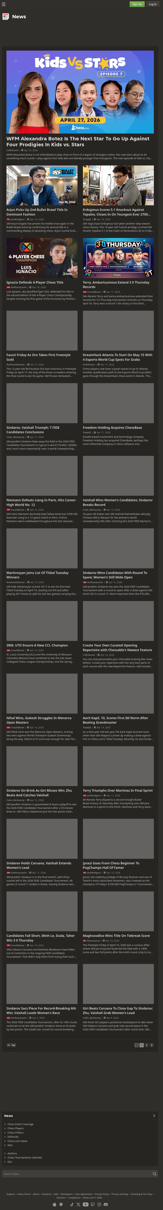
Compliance (74, 1197)
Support (11, 1194)
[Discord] (106, 1204)
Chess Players (16, 1128)
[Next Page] (152, 1045)
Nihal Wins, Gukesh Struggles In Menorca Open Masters (38, 720)
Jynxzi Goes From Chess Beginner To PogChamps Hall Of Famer (111, 865)
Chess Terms (24, 1194)
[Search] (80, 1173)
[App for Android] (61, 1204)
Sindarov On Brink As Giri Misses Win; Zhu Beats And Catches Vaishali (39, 792)
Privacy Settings (120, 1194)
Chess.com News (17, 1141)
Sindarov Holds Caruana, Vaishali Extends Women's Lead (38, 865)
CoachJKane (94, 291)
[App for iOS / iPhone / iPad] (54, 1204)
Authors (12, 1153)
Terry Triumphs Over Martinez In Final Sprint (118, 790)
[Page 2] (147, 1045)
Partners (61, 1197)
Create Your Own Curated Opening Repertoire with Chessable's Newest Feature (117, 647)
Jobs (56, 1194)
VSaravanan (93, 940)
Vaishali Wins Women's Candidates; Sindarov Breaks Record (118, 502)
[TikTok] (72, 1204)
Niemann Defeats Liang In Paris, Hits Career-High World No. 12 (41, 502)
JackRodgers (17, 219)
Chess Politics (16, 1132)
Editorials (13, 1136)
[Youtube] (86, 1204)
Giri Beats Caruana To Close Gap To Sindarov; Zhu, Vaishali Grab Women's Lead (118, 1010)
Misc (10, 1145)
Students (46, 1194)
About (36, 1194)
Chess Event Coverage (21, 1124)
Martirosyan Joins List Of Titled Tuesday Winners (37, 575)
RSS (10, 1162)
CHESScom (12, 150)
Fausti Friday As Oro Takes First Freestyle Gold (38, 357)
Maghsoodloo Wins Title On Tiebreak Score (116, 935)
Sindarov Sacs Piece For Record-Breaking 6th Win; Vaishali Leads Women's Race (41, 1010)
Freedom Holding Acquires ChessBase (112, 427)
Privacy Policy (102, 1194)
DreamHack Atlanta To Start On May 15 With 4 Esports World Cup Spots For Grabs (117, 357)
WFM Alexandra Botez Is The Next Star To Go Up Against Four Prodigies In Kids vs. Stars (77, 142)
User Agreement (83, 1194)
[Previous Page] (136, 1045)
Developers (67, 1194)
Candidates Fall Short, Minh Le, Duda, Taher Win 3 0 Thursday (40, 937)
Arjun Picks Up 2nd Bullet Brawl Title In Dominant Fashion (37, 211)
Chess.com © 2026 (92, 1197)
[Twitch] (93, 1204)
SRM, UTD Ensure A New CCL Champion (37, 645)
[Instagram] (99, 1204)
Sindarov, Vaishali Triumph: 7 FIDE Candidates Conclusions (33, 429)
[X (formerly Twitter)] (78, 1204)
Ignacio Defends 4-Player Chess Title (34, 282)
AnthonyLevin (19, 287)
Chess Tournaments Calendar (25, 1157)
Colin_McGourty (15, 437)
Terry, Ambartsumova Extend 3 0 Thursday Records (116, 284)
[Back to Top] (11, 1045)
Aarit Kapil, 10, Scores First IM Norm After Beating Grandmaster (115, 720)
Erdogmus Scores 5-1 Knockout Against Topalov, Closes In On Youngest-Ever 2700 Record (115, 212)
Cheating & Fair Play (141, 1194)
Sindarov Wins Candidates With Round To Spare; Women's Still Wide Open (115, 575)
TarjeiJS (87, 219)
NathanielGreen (15, 364)
